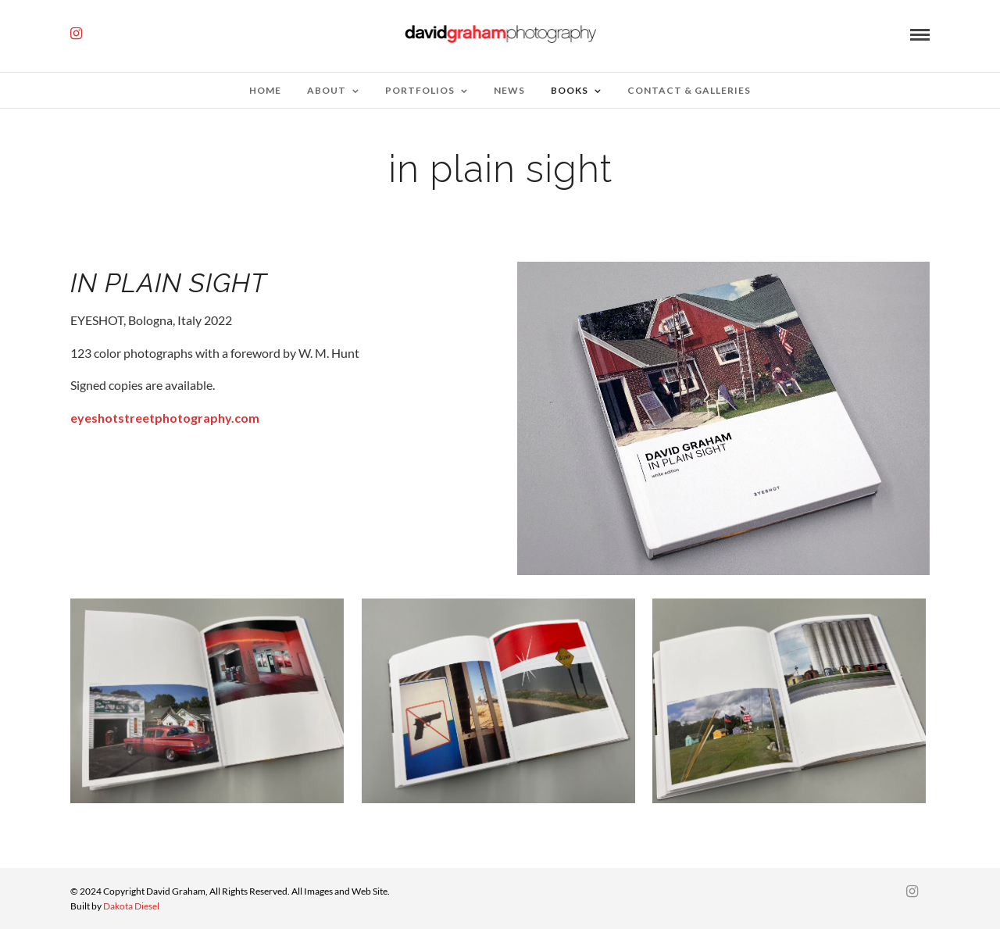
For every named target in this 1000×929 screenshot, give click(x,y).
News (509, 90)
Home (265, 90)
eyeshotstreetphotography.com (164, 417)
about (326, 90)
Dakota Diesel (131, 906)
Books (569, 90)
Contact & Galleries (689, 90)
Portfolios (420, 90)
